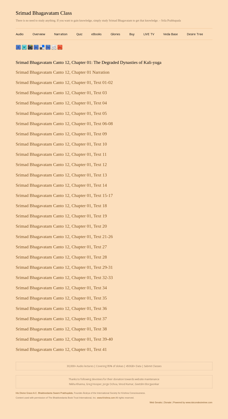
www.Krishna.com (106, 397)
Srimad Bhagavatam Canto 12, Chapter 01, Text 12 (61, 164)
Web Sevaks (156, 402)
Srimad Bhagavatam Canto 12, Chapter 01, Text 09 (61, 133)
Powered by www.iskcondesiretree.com (192, 402)
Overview (39, 34)
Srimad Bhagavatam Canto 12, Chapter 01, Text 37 (61, 318)
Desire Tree (195, 34)
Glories (115, 34)
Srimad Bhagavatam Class (44, 13)
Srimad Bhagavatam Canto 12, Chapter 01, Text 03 (61, 92)
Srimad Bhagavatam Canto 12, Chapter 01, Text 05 (61, 113)
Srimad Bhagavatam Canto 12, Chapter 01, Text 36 (61, 308)
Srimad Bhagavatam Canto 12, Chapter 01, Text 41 (61, 349)
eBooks (96, 34)
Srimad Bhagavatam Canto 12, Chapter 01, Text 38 (61, 328)
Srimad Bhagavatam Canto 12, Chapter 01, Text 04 (61, 103)
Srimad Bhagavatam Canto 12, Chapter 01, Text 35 (61, 298)
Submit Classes (152, 366)
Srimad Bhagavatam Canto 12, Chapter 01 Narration (63, 72)
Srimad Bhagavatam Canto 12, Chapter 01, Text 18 (61, 205)
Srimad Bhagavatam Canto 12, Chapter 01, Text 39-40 (64, 339)
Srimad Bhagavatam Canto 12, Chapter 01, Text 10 (61, 144)
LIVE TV (148, 34)
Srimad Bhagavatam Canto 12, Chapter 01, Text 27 (61, 246)
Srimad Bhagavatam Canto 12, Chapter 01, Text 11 (61, 154)
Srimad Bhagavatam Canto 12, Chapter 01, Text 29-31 (64, 267)
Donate (167, 402)
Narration (60, 34)
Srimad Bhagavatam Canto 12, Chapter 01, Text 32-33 (64, 277)
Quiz (79, 34)
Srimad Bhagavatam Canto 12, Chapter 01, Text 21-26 (64, 236)
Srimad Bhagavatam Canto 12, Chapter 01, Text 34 (61, 287)
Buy (131, 34)
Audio (20, 34)
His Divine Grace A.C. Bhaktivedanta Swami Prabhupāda (44, 393)
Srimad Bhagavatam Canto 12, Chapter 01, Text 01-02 (64, 82)
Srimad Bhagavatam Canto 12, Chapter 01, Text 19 (61, 215)
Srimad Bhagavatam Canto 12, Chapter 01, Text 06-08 (64, 123)
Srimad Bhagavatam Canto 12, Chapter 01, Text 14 (61, 185)
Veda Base (170, 34)
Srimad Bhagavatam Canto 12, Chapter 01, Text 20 (61, 226)
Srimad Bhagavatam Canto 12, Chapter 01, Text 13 (61, 175)
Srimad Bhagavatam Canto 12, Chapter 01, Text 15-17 (64, 195)
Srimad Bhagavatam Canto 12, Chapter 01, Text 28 (61, 257)
